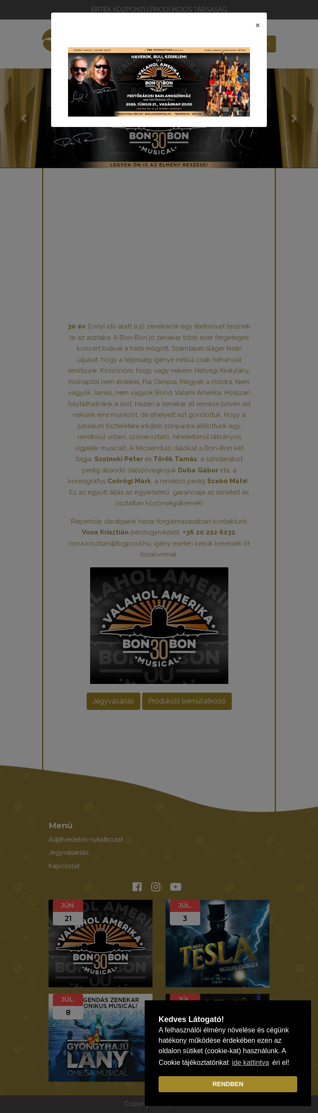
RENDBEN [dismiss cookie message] (227, 1083)
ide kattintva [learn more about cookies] (250, 1062)
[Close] (257, 25)
